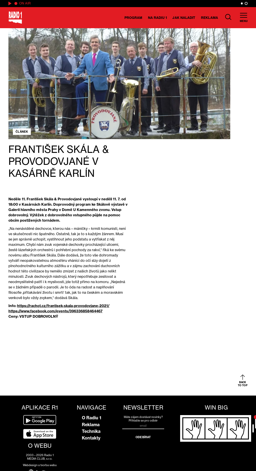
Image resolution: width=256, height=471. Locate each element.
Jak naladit (183, 18)
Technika (91, 431)
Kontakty (91, 438)
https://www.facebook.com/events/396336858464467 (55, 311)
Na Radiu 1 (157, 18)
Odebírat (143, 437)
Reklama (209, 18)
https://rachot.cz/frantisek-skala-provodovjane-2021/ (63, 305)
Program (133, 18)
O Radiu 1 (91, 417)
